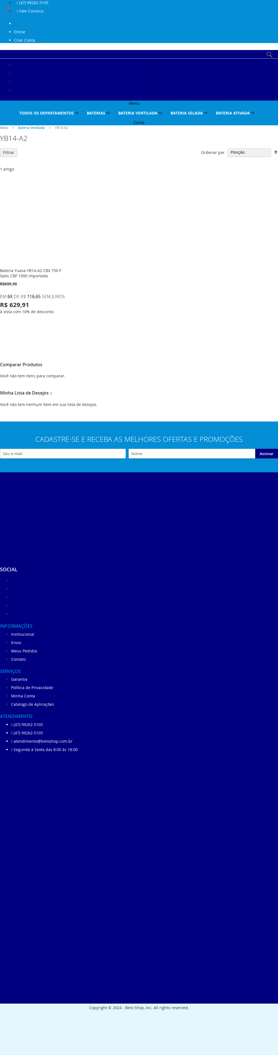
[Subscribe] (266, 453)
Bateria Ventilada (32, 127)
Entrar (20, 31)
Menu (134, 103)
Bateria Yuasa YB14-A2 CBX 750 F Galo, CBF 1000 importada (30, 273)
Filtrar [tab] (8, 152)
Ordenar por (213, 152)
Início (4, 127)
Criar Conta (24, 40)
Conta (139, 122)
